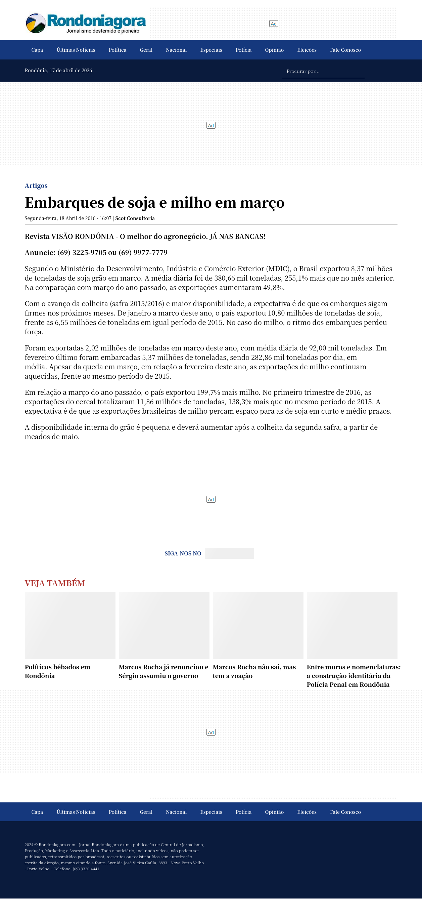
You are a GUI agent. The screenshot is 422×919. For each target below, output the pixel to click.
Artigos (36, 185)
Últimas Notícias (75, 49)
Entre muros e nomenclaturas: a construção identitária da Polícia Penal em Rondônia (354, 675)
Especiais (211, 49)
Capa (37, 49)
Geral (146, 49)
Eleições (307, 49)
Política (118, 49)
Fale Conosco (345, 49)
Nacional (176, 49)
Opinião (274, 49)
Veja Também (55, 582)
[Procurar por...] (323, 70)
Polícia (244, 49)
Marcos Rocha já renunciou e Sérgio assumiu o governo (163, 671)
